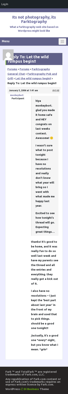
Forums (12, 69)
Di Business (30, 389)
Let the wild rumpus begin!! (33, 78)
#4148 (55, 90)
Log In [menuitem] (4, 4)
